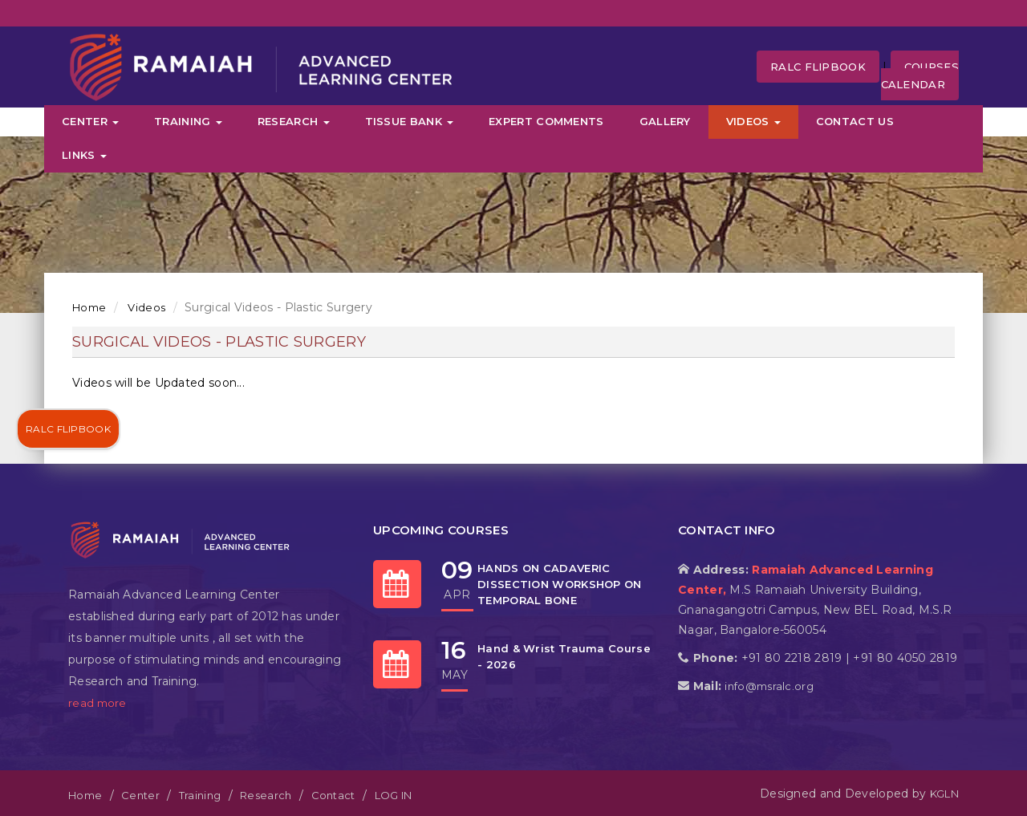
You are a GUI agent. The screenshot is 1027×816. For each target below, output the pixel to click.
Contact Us (855, 121)
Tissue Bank (409, 121)
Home (89, 307)
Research (294, 121)
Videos (753, 121)
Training (188, 121)
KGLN (944, 793)
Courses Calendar (920, 75)
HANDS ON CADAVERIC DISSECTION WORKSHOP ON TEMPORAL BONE (559, 584)
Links (84, 154)
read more (97, 702)
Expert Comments (546, 121)
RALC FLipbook (818, 66)
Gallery (665, 121)
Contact (333, 795)
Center (90, 121)
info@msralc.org (769, 686)
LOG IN (393, 795)
